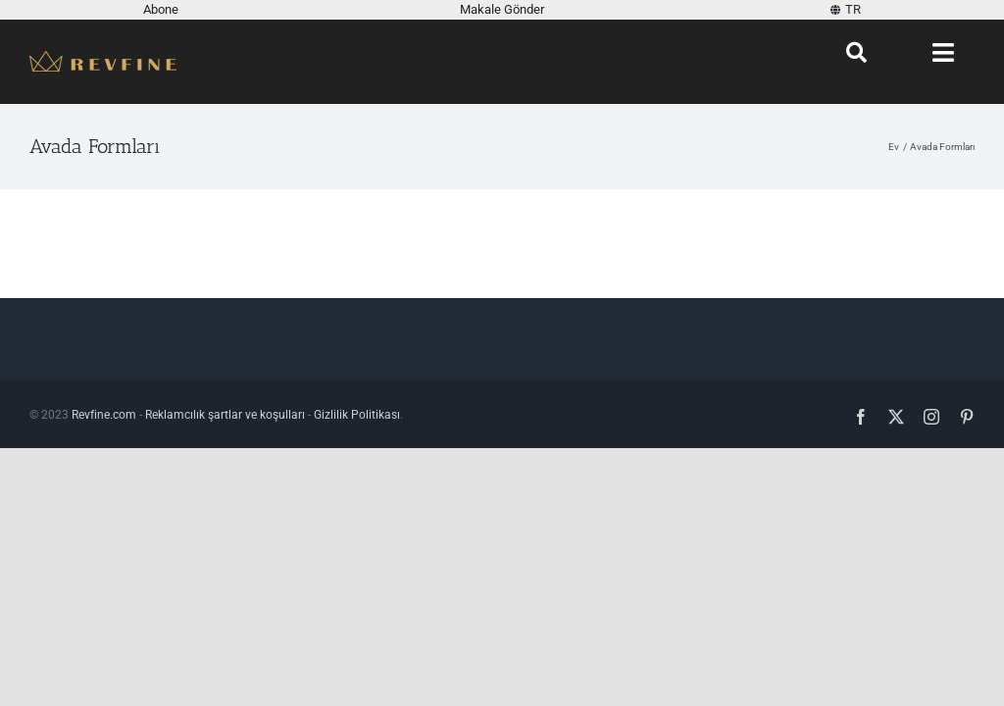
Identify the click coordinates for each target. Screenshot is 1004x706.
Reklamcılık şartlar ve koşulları (225, 415)
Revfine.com (104, 415)
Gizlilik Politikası (357, 415)
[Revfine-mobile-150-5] (102, 58)
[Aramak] (856, 53)
